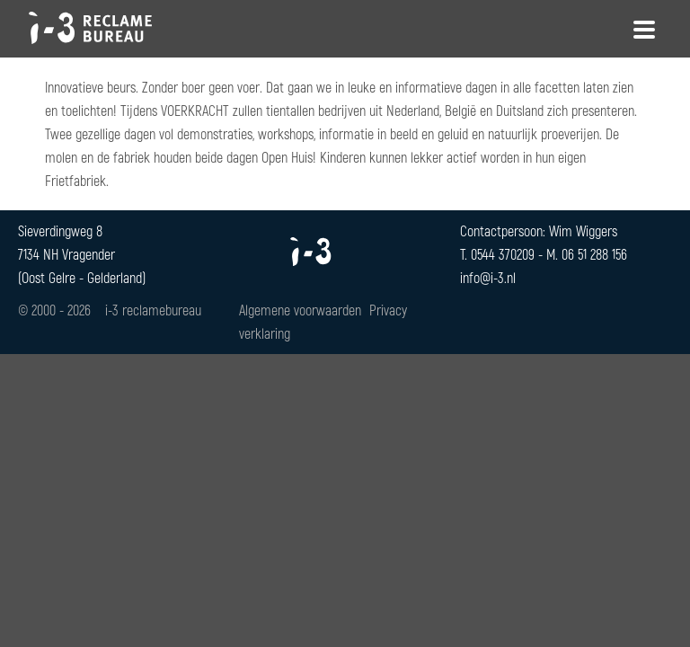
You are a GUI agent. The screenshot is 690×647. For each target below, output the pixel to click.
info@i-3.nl (488, 277)
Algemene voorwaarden (300, 309)
